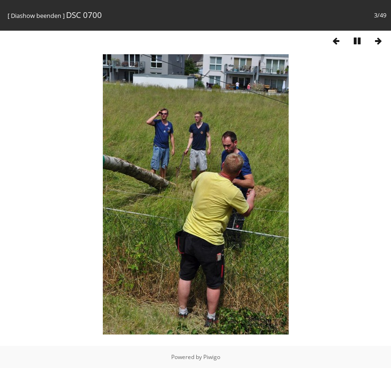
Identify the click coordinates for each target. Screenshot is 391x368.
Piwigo (211, 357)
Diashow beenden (36, 15)
